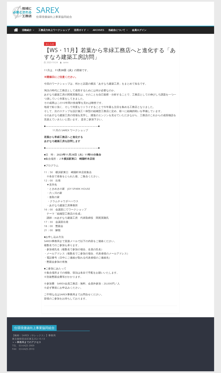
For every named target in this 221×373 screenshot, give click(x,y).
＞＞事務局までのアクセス (26, 342)
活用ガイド (80, 30)
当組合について (116, 30)
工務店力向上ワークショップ (54, 30)
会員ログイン (139, 30)
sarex (65, 62)
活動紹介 (27, 30)
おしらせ (50, 43)
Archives (98, 30)
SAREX (47, 9)
